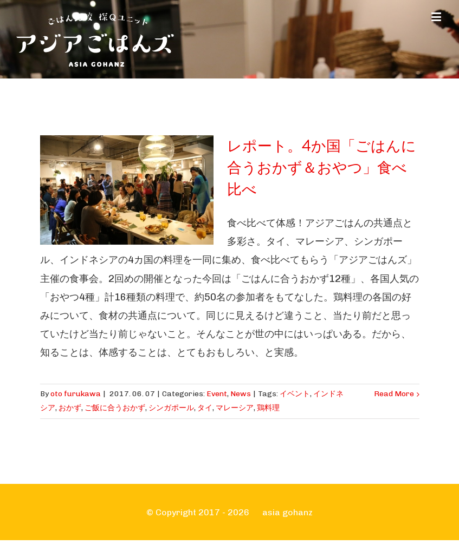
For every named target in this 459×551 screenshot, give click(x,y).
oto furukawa (75, 393)
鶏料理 (268, 407)
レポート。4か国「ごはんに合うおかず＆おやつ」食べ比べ (321, 168)
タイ (204, 407)
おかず (70, 407)
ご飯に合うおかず (115, 407)
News (240, 393)
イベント (295, 393)
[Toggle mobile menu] (437, 16)
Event (216, 393)
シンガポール (171, 407)
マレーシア (235, 407)
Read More (394, 393)
